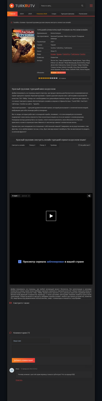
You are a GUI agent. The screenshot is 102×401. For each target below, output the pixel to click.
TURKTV (25, 5)
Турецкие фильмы (67, 14)
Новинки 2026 (42, 14)
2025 (30, 14)
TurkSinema (75, 54)
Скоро (54, 14)
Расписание (83, 14)
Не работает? (84, 145)
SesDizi (82, 54)
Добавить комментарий (23, 360)
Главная (12, 14)
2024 (22, 14)
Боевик (53, 54)
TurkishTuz (66, 54)
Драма (59, 54)
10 (57, 78)
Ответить (19, 380)
